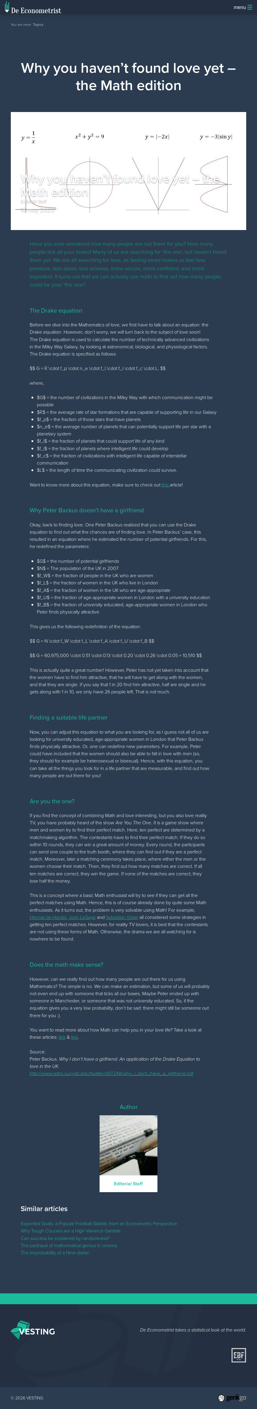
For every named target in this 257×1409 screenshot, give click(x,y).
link (62, 1037)
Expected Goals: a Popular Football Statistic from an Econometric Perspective (99, 1223)
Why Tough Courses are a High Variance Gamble (71, 1230)
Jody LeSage (82, 917)
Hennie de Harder (48, 917)
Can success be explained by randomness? (65, 1238)
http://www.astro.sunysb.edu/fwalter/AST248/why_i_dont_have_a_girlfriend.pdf (111, 1073)
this (166, 484)
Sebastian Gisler (122, 917)
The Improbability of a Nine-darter (55, 1252)
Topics (38, 24)
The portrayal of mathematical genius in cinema (69, 1245)
